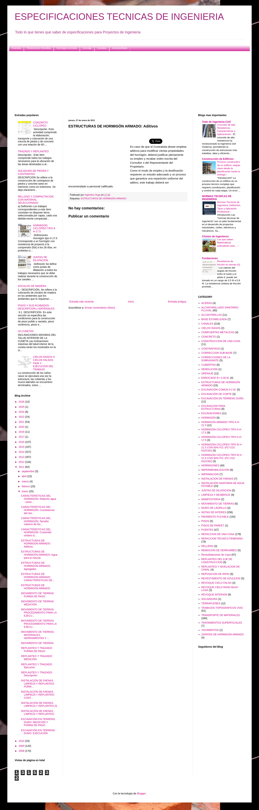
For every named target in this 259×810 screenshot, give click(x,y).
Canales (102, 48)
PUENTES (207, 529)
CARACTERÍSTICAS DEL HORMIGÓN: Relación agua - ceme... (38, 498)
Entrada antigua (177, 301)
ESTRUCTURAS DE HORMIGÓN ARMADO (103, 198)
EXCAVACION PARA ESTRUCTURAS (213, 407)
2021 (22, 421)
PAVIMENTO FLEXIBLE (215, 516)
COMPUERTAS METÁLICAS (218, 332)
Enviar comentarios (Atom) (100, 307)
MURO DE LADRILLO (214, 507)
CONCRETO (208, 336)
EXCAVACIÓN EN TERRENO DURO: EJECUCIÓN (38, 732)
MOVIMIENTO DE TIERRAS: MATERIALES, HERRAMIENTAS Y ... (37, 635)
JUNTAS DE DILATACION (40, 259)
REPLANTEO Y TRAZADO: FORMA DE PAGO (37, 650)
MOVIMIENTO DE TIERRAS (37, 643)
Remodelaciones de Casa (216, 554)
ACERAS (206, 303)
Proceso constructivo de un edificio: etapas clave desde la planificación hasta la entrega (228, 168)
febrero (26, 486)
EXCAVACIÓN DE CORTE (216, 394)
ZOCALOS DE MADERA (32, 286)
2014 (22, 451)
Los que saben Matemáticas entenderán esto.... (227, 242)
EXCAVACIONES (211, 413)
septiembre (28, 471)
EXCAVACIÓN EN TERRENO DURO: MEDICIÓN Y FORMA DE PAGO (38, 722)
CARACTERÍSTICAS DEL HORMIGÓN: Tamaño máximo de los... (36, 521)
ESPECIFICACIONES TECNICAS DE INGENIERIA (119, 17)
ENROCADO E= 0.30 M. (215, 377)
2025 (22, 406)
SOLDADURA (209, 598)
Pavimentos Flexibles (39, 48)
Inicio (131, 301)
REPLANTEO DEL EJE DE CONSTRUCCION (216, 561)
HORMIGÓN (208, 417)
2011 (22, 466)
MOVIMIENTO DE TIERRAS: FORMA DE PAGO (37, 595)
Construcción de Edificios (218, 158)
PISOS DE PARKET (212, 525)
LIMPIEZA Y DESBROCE (215, 494)
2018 (22, 431)
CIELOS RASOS (210, 328)
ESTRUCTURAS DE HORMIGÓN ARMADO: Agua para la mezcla (39, 554)
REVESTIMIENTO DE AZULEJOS (220, 578)
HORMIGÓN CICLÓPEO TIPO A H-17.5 (44, 228)
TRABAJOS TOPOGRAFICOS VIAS (222, 607)
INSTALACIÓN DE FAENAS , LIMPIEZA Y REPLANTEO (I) (39, 704)
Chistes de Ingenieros (215, 236)
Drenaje (87, 48)
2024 (22, 411)
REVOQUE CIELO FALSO (216, 582)
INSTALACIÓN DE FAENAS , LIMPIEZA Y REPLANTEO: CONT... (38, 694)
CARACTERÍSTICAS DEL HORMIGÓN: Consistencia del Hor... (37, 510)
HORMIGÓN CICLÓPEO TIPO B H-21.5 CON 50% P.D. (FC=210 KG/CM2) (221, 447)
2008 (22, 750)
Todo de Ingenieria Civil (216, 121)
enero (25, 491)
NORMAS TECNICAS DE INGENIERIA (216, 198)
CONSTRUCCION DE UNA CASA (220, 341)
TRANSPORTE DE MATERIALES (220, 615)
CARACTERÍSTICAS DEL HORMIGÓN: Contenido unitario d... (36, 532)
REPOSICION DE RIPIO (215, 574)
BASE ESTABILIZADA (214, 319)
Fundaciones (210, 258)
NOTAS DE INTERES (213, 512)
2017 (22, 436)
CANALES (207, 323)
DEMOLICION (209, 369)
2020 (22, 426)
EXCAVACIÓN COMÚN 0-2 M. (218, 389)
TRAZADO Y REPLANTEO (33, 151)
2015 (22, 446)
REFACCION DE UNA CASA (217, 534)
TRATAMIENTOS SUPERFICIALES (221, 622)
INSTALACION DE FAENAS (217, 478)
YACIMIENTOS (210, 630)
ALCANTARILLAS (211, 314)
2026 (22, 401)
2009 (22, 745)
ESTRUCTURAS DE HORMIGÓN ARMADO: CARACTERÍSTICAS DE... (37, 577)
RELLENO (207, 546)
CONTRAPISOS (210, 348)
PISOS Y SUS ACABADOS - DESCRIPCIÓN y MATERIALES (36, 307)
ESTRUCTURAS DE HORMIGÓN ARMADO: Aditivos (36, 543)
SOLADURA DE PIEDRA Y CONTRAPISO (33, 172)
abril (24, 476)
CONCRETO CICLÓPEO (40, 124)
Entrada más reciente (81, 301)
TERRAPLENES (210, 603)
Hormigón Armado (66, 48)
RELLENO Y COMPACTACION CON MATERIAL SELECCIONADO (36, 199)
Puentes (16, 48)
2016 (22, 441)
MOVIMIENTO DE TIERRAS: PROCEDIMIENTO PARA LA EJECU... (38, 612)
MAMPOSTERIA (210, 499)
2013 (22, 457)
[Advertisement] (125, 82)
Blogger (141, 793)
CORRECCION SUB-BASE (217, 352)
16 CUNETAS (26, 331)
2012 (22, 461)
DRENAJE (207, 373)
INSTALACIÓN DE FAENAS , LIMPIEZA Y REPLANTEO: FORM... (38, 683)
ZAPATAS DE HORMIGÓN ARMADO (222, 634)
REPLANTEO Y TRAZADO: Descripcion (37, 674)
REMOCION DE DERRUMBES (219, 550)
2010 (22, 740)
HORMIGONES (210, 465)
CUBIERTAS (208, 364)
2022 (22, 416)
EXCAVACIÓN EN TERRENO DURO (222, 398)
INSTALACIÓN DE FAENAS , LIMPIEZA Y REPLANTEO (38, 713)
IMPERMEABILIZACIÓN (215, 469)
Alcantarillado (119, 48)
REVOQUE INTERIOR (214, 594)
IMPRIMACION (210, 474)
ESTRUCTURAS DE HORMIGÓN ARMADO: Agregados (36, 565)
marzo (26, 481)
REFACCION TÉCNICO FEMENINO (222, 538)
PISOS (205, 521)
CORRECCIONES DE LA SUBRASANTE (215, 359)
